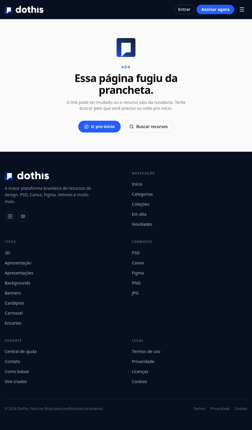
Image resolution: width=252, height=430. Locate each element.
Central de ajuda (21, 351)
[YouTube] (23, 216)
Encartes (13, 323)
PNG (136, 283)
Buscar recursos (148, 126)
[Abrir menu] (242, 9)
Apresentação (18, 263)
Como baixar (17, 371)
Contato (12, 361)
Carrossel (14, 313)
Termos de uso (146, 351)
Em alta (139, 214)
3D (7, 253)
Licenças (140, 371)
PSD (136, 253)
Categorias (142, 194)
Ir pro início (99, 126)
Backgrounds (17, 283)
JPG (135, 293)
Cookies (139, 381)
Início (137, 184)
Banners (13, 293)
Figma (138, 273)
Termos (199, 408)
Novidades (142, 224)
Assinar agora (215, 9)
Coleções (140, 204)
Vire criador (16, 381)
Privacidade (143, 361)
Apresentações (19, 273)
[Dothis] (24, 9)
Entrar (184, 9)
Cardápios (14, 303)
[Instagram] (10, 216)
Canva (138, 263)
